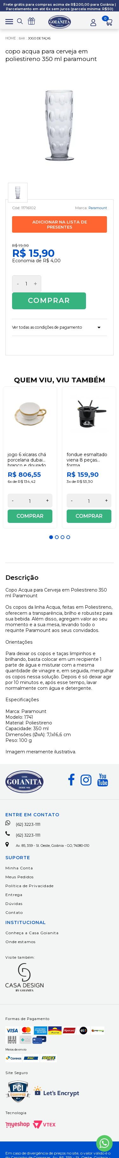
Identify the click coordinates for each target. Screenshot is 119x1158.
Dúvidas (14, 893)
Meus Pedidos (19, 867)
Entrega (14, 884)
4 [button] (68, 525)
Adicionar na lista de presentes (59, 226)
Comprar (74, 285)
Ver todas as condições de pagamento (55, 313)
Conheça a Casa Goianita (32, 923)
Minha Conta (19, 858)
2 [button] (57, 525)
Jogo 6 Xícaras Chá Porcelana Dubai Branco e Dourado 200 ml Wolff (27, 450)
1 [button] (51, 525)
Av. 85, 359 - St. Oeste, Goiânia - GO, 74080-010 (55, 835)
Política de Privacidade (29, 876)
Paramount (96, 209)
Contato (14, 902)
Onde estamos (20, 931)
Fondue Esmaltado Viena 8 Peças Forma (87, 447)
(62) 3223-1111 (27, 812)
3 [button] (62, 525)
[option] (30, 445)
